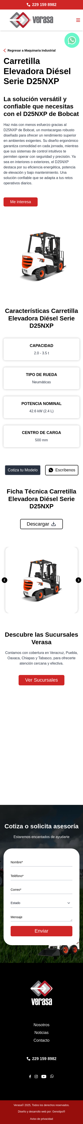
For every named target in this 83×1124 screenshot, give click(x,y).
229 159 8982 (44, 4)
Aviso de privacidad (41, 1118)
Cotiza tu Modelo (23, 470)
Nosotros (41, 1025)
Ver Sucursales (41, 680)
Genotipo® (58, 1111)
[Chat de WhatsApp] (71, 40)
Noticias (41, 1032)
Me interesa (20, 202)
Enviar (41, 931)
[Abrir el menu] (78, 20)
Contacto (41, 1040)
